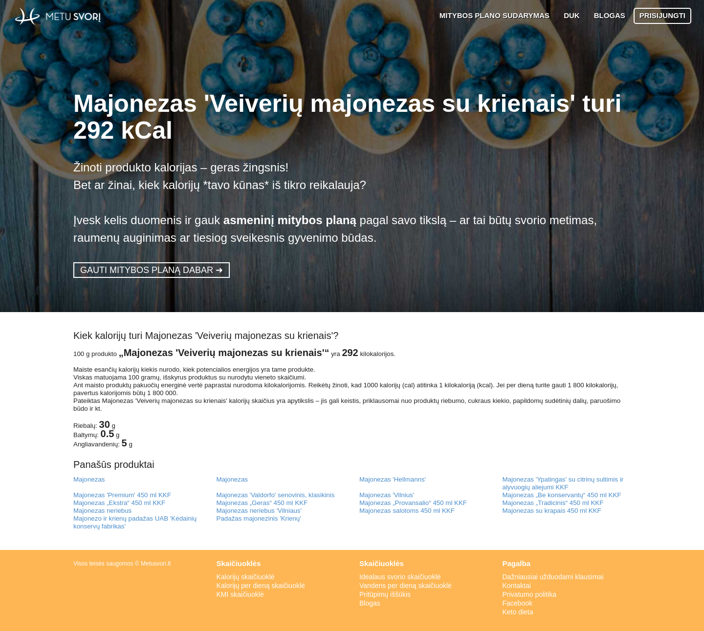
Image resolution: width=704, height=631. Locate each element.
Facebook (517, 603)
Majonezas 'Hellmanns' (392, 479)
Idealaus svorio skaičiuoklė (400, 577)
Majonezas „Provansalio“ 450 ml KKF (413, 502)
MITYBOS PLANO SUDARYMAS (495, 15)
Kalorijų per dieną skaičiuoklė (261, 585)
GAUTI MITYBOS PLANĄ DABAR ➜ (151, 270)
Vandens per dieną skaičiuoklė (405, 585)
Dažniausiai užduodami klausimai (553, 577)
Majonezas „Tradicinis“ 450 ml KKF (553, 502)
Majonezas (89, 479)
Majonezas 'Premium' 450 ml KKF (122, 495)
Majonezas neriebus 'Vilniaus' (259, 510)
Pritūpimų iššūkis (385, 594)
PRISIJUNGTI (662, 15)
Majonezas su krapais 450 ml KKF (552, 510)
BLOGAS (609, 15)
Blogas (369, 603)
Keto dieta (518, 612)
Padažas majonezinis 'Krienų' (259, 518)
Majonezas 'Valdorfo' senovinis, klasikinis (276, 495)
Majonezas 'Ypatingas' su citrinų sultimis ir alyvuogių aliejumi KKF (563, 483)
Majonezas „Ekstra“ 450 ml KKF (119, 502)
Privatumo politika (530, 594)
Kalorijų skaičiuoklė (246, 577)
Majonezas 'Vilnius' (386, 495)
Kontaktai (517, 585)
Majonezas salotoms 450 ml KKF (407, 510)
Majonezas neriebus (102, 510)
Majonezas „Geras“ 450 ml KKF (262, 502)
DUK (572, 15)
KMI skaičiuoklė (240, 594)
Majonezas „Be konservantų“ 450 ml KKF (562, 495)
